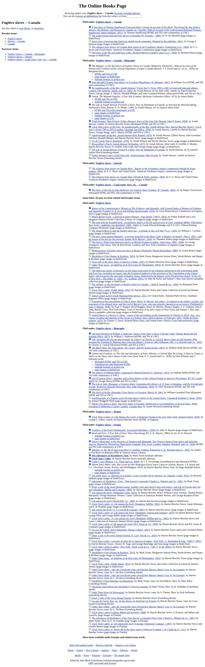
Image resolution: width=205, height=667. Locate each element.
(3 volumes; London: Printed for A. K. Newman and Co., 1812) (141, 450)
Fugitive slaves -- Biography (110, 328)
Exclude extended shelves (127, 13)
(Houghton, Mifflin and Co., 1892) (130, 518)
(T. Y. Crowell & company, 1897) (118, 510)
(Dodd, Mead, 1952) (111, 290)
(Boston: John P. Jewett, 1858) (139, 121)
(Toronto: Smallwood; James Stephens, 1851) (145, 30)
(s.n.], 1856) (134, 52)
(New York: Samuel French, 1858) (146, 417)
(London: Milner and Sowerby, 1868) (119, 612)
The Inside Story (122, 655)
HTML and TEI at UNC (106, 74)
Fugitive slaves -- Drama (108, 411)
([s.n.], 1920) (134, 231)
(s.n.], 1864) (140, 47)
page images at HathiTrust (107, 76)
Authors (105, 650)
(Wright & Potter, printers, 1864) (128, 177)
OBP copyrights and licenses (102, 663)
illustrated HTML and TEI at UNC (111, 361)
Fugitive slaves (15, 38)
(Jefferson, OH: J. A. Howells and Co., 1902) (145, 340)
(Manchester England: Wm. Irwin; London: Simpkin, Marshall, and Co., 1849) (143, 443)
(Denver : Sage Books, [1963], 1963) (129, 216)
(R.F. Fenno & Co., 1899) (125, 524)
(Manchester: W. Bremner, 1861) (131, 82)
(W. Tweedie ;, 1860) (126, 35)
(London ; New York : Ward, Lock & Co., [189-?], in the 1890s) (131, 547)
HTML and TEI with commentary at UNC (115, 110)
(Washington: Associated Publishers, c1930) (123, 430)
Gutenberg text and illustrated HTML (113, 364)
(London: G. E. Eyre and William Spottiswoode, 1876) (145, 209)
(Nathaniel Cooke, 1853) (114, 492)
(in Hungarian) (112, 581)
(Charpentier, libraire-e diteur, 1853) (121, 530)
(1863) (128, 348)
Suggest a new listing (125, 645)
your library (24, 28)
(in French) (124, 601)
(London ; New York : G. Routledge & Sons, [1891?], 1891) (146, 541)
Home (71, 650)
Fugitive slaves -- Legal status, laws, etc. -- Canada (32, 59)
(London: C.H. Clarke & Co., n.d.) (139, 629)
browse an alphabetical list (88, 16)
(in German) (138, 569)
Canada (11, 44)
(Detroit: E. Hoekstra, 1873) (130, 372)
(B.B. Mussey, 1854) (145, 237)
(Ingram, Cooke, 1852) (140, 475)
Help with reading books (81, 645)
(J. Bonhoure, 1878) (110, 141)
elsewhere (39, 28)
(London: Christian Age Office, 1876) (145, 128)
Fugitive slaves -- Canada (109, 22)
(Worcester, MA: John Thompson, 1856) (146, 385)
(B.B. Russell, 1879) (122, 135)
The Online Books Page (102, 6)
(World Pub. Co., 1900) (113, 501)
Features (96, 655)
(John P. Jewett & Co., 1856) (135, 284)
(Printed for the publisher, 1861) (137, 41)
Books (78, 655)
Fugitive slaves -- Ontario (20, 57)
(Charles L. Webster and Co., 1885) (137, 481)
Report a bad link (104, 645)
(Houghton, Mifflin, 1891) (126, 504)
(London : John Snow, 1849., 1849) (138, 242)
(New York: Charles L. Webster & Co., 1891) (143, 618)
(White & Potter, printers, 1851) (144, 318)
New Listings (92, 650)
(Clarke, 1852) (118, 262)
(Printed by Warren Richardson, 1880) (135, 250)
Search (79, 650)
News (86, 655)
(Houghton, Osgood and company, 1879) (133, 513)
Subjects (124, 650)
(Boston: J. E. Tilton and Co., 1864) (115, 461)
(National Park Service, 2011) (119, 296)
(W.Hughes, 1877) (118, 144)
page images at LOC (104, 118)
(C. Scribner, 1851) (145, 274)
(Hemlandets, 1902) (126, 265)
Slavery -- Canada (16, 41)
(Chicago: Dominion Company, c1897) (132, 624)
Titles (114, 650)
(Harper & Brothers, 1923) (113, 256)
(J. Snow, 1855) (147, 398)
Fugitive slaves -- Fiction (108, 425)
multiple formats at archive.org (109, 79)
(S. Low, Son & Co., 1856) (124, 535)
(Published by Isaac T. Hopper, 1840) (146, 304)
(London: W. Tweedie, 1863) (133, 190)
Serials (134, 650)
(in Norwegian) (108, 592)
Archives (107, 655)
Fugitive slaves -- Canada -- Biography (26, 54)
